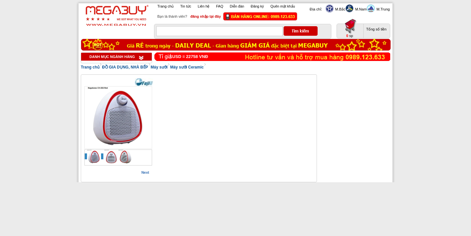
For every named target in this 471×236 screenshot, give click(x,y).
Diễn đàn (237, 6)
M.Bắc (339, 9)
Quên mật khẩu (282, 6)
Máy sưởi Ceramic (186, 67)
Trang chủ (165, 6)
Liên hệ (204, 6)
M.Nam (360, 9)
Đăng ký (257, 6)
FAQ (219, 6)
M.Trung (382, 9)
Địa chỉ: (316, 9)
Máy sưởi (159, 67)
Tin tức (185, 6)
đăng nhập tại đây (205, 16)
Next (145, 172)
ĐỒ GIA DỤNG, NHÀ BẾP (125, 67)
